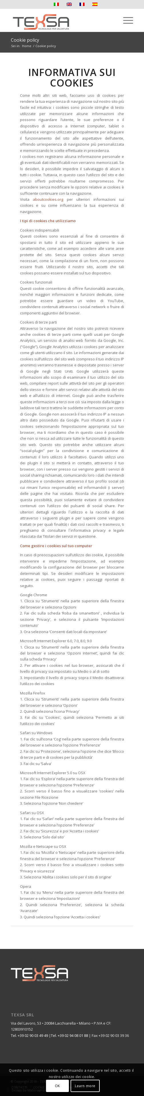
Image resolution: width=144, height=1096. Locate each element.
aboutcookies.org (48, 199)
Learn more (85, 1085)
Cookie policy (25, 40)
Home (26, 46)
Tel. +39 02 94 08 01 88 (69, 1035)
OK (57, 1085)
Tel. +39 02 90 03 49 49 (29, 1035)
